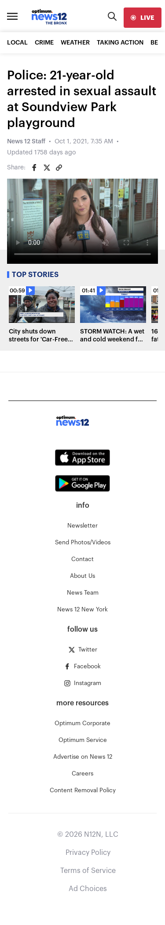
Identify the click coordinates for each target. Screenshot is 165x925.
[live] (142, 17)
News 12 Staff (26, 142)
